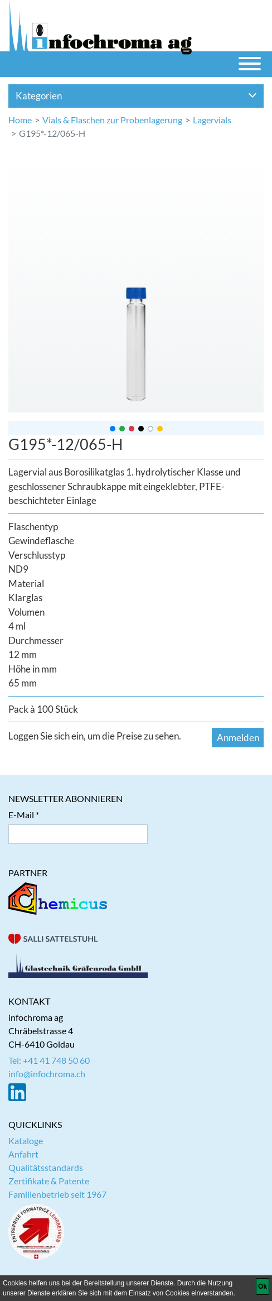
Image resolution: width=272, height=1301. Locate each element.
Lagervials (212, 119)
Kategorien (136, 96)
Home (20, 119)
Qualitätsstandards (45, 1167)
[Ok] (262, 1286)
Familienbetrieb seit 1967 (57, 1194)
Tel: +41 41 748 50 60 (49, 1060)
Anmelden (238, 737)
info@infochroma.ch (46, 1073)
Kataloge (25, 1140)
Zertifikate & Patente (48, 1180)
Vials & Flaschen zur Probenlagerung (112, 119)
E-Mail (21, 814)
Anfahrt (23, 1154)
